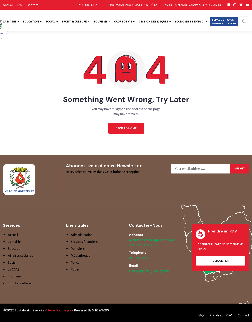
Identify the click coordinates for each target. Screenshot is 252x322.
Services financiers (84, 242)
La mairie (14, 242)
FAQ (20, 5)
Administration (81, 235)
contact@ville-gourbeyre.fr (149, 271)
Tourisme (14, 276)
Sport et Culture (19, 283)
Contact (32, 5)
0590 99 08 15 (86, 5)
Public (75, 269)
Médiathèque (80, 255)
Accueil (8, 5)
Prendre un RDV (220, 315)
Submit (239, 168)
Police (75, 262)
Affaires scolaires (20, 255)
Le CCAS (13, 269)
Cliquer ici (221, 260)
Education (15, 249)
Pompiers (78, 249)
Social (12, 262)
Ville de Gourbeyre (58, 310)
